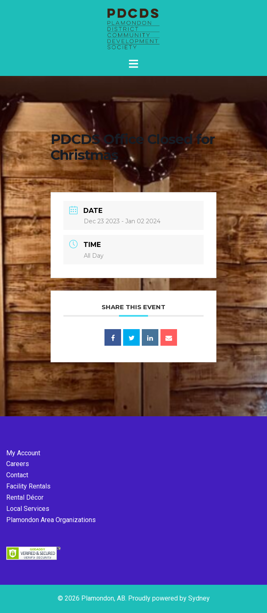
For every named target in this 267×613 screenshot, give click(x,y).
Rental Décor (25, 497)
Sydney (199, 598)
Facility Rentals (28, 486)
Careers (17, 464)
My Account (23, 453)
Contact (17, 475)
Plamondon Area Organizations (51, 520)
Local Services (27, 509)
